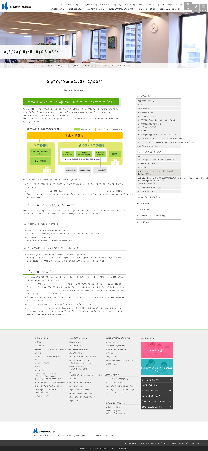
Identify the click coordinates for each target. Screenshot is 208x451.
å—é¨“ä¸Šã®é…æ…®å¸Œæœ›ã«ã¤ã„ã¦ (81, 361)
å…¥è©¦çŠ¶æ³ (77, 353)
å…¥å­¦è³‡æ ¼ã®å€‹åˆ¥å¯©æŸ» (84, 357)
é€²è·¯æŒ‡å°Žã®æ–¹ (171, 5)
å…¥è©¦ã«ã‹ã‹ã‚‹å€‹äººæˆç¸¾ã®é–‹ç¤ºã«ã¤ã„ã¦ (86, 374)
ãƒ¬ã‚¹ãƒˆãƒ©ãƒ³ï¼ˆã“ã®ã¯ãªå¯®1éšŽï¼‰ (159, 139)
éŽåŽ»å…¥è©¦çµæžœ (80, 382)
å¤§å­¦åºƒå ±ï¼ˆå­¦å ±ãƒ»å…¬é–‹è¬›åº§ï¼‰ (46, 391)
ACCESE (196, 7)
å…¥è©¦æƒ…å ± (95, 9)
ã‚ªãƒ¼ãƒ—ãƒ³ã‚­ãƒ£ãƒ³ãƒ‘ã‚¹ (82, 397)
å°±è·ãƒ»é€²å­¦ (147, 9)
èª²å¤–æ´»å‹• (143, 204)
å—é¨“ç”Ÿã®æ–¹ (68, 5)
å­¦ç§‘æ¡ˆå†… (74, 9)
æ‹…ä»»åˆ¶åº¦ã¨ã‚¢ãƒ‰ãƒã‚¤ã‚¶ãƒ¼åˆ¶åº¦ (156, 158)
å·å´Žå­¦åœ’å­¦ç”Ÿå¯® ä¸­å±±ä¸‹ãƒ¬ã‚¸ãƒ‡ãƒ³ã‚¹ (150, 125)
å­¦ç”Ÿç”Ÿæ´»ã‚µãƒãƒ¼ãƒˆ (82, 66)
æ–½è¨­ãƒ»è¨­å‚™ (144, 96)
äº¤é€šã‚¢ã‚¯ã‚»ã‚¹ (148, 443)
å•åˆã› (203, 7)
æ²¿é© (38, 353)
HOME (36, 66)
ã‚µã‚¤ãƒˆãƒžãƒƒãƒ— (133, 443)
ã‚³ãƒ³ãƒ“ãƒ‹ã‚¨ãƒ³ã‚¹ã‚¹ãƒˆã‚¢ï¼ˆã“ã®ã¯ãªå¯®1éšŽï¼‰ (159, 142)
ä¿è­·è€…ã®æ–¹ (126, 5)
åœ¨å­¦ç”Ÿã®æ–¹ (87, 5)
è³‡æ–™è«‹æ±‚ (188, 5)
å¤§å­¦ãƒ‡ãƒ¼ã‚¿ (113, 407)
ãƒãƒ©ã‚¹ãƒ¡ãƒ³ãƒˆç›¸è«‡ (150, 188)
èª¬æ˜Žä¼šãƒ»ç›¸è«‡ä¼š (81, 393)
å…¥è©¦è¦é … (76, 349)
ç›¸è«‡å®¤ (143, 167)
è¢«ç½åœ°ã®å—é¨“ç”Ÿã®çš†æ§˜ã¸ (79, 368)
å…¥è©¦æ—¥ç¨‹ (77, 346)
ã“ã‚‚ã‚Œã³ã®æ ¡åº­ (148, 116)
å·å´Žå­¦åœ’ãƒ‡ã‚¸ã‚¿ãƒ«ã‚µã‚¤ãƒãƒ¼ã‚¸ (157, 120)
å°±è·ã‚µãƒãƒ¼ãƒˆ (115, 382)
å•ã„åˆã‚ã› (162, 443)
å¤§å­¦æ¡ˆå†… (56, 9)
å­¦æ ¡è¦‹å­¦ (74, 401)
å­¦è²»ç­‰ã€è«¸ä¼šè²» (80, 390)
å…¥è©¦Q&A (75, 379)
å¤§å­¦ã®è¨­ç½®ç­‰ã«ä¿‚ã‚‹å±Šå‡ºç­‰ (115, 412)
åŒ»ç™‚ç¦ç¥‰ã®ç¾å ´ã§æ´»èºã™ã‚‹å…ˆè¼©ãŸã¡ (120, 391)
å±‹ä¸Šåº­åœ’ (144, 108)
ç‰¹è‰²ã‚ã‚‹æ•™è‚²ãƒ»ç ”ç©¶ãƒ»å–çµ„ (51, 358)
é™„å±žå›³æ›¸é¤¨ (146, 112)
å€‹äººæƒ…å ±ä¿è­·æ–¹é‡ (197, 443)
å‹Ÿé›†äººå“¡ (75, 342)
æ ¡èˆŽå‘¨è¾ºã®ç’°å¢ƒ (147, 146)
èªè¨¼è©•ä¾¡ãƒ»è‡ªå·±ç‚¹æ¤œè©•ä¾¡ (51, 382)
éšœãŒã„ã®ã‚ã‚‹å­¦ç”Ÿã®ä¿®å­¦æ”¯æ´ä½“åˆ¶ (156, 172)
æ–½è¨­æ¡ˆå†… (112, 342)
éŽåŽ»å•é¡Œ (77, 386)
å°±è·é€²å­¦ (112, 375)
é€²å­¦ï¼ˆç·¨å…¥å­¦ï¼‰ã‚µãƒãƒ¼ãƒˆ (121, 386)
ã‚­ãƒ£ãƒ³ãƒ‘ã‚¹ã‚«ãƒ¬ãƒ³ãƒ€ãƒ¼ (151, 216)
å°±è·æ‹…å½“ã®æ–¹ (147, 5)
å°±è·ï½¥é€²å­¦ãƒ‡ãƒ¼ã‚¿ (117, 379)
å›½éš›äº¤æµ (144, 222)
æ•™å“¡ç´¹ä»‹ (40, 370)
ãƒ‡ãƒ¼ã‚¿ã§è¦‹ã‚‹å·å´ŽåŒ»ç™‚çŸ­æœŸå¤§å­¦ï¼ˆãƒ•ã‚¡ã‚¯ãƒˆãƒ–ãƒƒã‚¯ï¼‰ (48, 376)
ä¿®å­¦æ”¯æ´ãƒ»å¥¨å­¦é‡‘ (149, 197)
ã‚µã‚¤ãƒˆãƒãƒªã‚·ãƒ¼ (178, 443)
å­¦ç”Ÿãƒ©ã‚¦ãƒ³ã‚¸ (146, 101)
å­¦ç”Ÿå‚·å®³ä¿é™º (147, 191)
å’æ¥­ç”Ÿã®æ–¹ (106, 5)
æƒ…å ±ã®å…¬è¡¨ (170, 9)
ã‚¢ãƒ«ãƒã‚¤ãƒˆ (144, 210)
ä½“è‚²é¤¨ (142, 131)
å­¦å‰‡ (37, 366)
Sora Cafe (142, 105)
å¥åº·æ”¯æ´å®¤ (146, 164)
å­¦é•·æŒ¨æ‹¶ (40, 346)
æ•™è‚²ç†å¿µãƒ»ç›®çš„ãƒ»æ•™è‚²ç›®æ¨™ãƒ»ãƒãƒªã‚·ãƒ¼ (51, 349)
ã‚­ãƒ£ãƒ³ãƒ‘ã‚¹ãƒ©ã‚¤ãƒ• (121, 9)
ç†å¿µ (38, 342)
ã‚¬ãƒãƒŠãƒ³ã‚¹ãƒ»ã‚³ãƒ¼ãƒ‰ (48, 386)
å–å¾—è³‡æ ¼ (42, 363)
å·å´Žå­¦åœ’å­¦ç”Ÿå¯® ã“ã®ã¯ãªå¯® (157, 135)
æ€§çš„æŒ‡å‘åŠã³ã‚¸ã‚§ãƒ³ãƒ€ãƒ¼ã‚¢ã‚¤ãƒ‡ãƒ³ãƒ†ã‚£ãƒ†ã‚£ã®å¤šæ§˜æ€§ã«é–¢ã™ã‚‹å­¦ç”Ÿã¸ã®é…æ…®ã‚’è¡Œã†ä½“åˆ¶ (159, 181)
